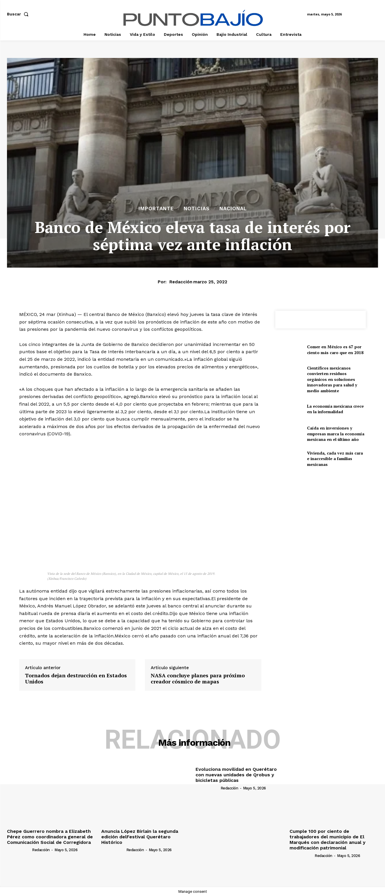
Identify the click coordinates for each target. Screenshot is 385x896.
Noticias (197, 208)
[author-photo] (19, 849)
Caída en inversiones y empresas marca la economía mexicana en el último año (335, 433)
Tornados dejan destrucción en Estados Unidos (76, 678)
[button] (19, 14)
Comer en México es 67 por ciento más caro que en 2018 (335, 349)
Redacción (180, 281)
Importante (156, 208)
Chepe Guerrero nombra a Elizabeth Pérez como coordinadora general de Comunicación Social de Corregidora (50, 836)
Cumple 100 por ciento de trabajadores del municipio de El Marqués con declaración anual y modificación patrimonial (328, 839)
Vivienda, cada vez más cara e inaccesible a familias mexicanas (335, 458)
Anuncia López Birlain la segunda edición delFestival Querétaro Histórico (139, 836)
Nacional (233, 208)
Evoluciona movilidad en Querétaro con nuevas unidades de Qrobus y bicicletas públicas (236, 774)
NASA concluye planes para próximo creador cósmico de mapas (198, 678)
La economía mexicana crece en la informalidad (335, 409)
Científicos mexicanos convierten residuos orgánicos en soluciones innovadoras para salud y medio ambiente (332, 379)
